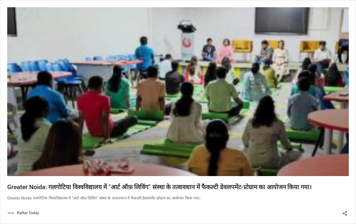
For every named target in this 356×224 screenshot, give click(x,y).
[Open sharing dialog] (345, 211)
